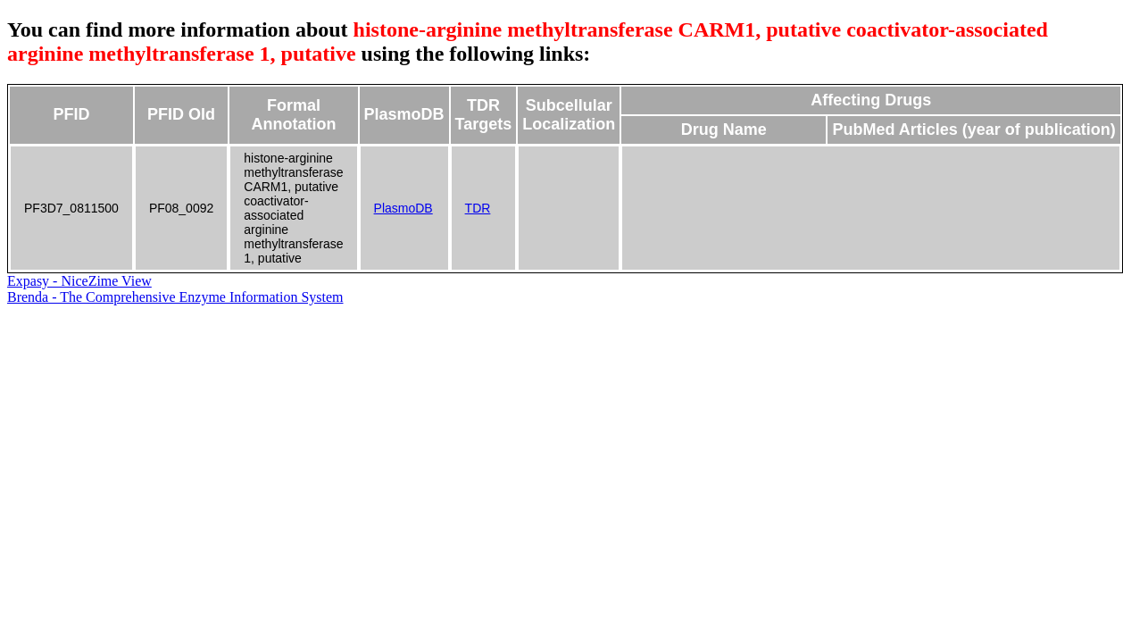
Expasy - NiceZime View (79, 280)
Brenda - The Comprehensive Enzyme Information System (175, 297)
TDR (478, 208)
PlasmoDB (403, 208)
